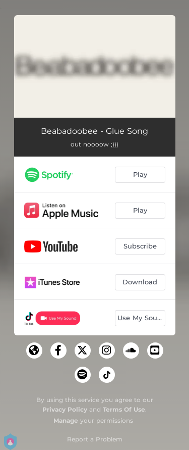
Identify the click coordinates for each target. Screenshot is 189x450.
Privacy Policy (64, 409)
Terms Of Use (124, 409)
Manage (65, 420)
